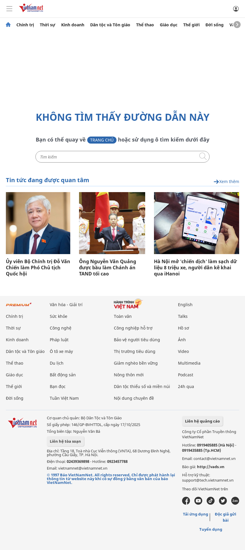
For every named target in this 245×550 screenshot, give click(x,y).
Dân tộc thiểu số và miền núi (142, 386)
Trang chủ (102, 140)
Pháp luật (59, 339)
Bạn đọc (58, 386)
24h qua (186, 386)
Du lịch (57, 363)
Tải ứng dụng (195, 514)
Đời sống (214, 25)
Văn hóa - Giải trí (66, 304)
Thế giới (191, 25)
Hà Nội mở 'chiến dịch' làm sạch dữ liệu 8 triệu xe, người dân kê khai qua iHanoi (195, 267)
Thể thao (145, 25)
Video (183, 351)
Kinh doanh (72, 25)
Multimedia (189, 363)
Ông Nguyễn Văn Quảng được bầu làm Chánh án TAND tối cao (107, 267)
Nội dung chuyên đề (134, 398)
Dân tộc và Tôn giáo (110, 25)
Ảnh (182, 339)
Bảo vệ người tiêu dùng (137, 339)
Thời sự (47, 25)
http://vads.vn (211, 466)
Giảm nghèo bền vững (136, 363)
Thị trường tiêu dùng (134, 351)
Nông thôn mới (129, 374)
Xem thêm (226, 181)
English (185, 304)
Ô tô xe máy (61, 351)
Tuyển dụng (210, 529)
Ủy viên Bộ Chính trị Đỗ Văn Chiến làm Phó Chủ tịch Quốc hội (38, 267)
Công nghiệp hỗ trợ (133, 328)
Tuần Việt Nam (64, 398)
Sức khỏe (58, 316)
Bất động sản (63, 374)
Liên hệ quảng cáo (202, 421)
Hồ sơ (183, 328)
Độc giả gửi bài (225, 517)
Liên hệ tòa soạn (65, 441)
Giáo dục (168, 25)
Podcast (185, 374)
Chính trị (25, 25)
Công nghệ (60, 328)
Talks (183, 316)
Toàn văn (123, 316)
